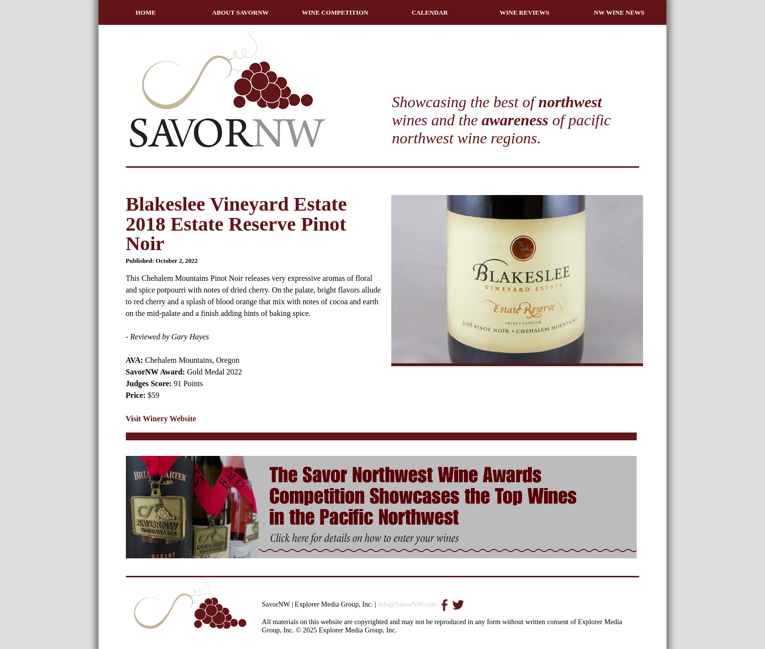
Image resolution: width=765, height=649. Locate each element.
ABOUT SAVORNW (240, 12)
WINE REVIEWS (524, 12)
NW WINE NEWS (619, 12)
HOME (146, 12)
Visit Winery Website (161, 418)
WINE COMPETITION (335, 12)
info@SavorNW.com (407, 604)
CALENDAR (430, 12)
